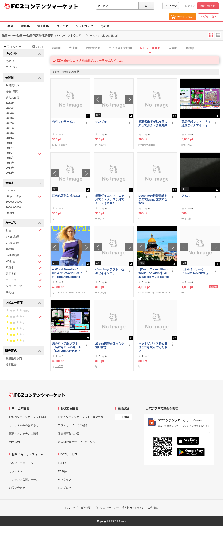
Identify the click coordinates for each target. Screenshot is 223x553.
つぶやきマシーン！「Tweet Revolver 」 (195, 271)
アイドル (11, 67)
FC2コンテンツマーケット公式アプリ (80, 417)
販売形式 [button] (23, 351)
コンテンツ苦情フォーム (24, 479)
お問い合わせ (17, 487)
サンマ (101, 218)
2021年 (10, 128)
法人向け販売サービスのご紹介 (77, 441)
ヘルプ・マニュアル (21, 463)
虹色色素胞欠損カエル (66, 195)
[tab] (136, 48)
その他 (105, 26)
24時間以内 (12, 85)
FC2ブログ (64, 487)
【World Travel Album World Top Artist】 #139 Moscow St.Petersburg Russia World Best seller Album (153, 273)
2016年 (24, 153)
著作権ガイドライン (133, 507)
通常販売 (11, 364)
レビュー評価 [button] (23, 303)
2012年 (10, 172)
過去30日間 (12, 97)
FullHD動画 (24, 255)
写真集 (25, 26)
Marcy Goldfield (148, 145)
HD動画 (24, 261)
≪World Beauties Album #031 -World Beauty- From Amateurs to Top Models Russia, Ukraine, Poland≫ (67, 273)
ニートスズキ (61, 145)
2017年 (10, 147)
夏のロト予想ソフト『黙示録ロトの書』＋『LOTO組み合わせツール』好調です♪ (66, 347)
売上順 (73, 48)
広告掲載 (153, 507)
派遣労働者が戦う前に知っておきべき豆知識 (152, 123)
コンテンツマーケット (51, 6)
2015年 (10, 157)
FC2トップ (71, 507)
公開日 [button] (23, 78)
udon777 (188, 145)
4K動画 (10, 249)
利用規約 (14, 441)
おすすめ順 (93, 48)
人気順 (172, 48)
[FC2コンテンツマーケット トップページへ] (37, 395)
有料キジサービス (63, 121)
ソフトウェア (84, 26)
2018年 (10, 143)
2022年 (10, 123)
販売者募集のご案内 (70, 433)
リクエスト (16, 471)
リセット (38, 46)
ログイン (190, 5)
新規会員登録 (207, 5)
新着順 (56, 48)
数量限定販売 (14, 358)
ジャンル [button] (23, 54)
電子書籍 (43, 26)
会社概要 (86, 507)
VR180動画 (12, 236)
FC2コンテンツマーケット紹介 (27, 417)
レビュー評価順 (150, 48)
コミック (62, 26)
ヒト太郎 (188, 218)
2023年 (10, 118)
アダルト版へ (208, 16)
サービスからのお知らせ (24, 425)
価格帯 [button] (23, 183)
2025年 (10, 108)
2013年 (10, 167)
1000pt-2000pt (14, 201)
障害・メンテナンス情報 (24, 433)
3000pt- (10, 212)
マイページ (170, 5)
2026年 (10, 103)
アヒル (185, 195)
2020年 (10, 133)
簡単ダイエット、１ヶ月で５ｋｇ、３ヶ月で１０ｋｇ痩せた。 (109, 199)
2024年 (10, 113)
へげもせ (102, 292)
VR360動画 (12, 242)
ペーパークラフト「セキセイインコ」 (109, 271)
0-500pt (10, 190)
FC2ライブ (64, 479)
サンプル (101, 121)
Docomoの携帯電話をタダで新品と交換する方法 (152, 199)
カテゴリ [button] (23, 223)
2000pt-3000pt (14, 207)
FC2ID (62, 463)
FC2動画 (63, 471)
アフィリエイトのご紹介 (73, 425)
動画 (10, 26)
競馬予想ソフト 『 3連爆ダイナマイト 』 (195, 123)
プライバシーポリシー (106, 507)
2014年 (10, 162)
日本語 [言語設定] (125, 417)
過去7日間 (12, 91)
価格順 (189, 48)
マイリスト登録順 (120, 48)
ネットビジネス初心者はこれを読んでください (152, 347)
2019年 (10, 138)
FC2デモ (102, 145)
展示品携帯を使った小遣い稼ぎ (109, 345)
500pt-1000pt (24, 196)
